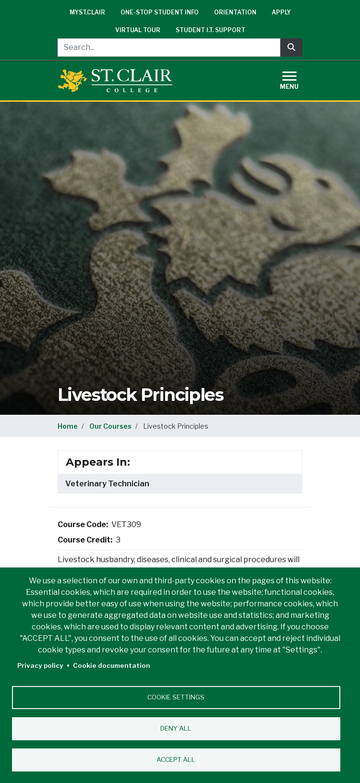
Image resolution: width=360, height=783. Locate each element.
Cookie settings (175, 697)
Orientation (235, 12)
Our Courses (110, 426)
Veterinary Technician (107, 483)
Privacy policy (40, 665)
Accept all (175, 759)
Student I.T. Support (210, 30)
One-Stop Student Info (159, 12)
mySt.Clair (87, 12)
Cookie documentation (111, 665)
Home (68, 426)
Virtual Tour (137, 30)
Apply (281, 12)
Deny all (176, 728)
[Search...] (169, 47)
